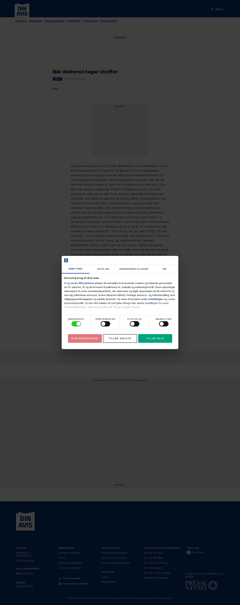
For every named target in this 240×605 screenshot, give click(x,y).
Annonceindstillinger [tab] (133, 269)
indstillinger (155, 299)
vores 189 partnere (82, 283)
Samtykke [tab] (75, 269)
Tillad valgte (120, 338)
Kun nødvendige (85, 338)
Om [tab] (164, 269)
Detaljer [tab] (103, 269)
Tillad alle (155, 338)
